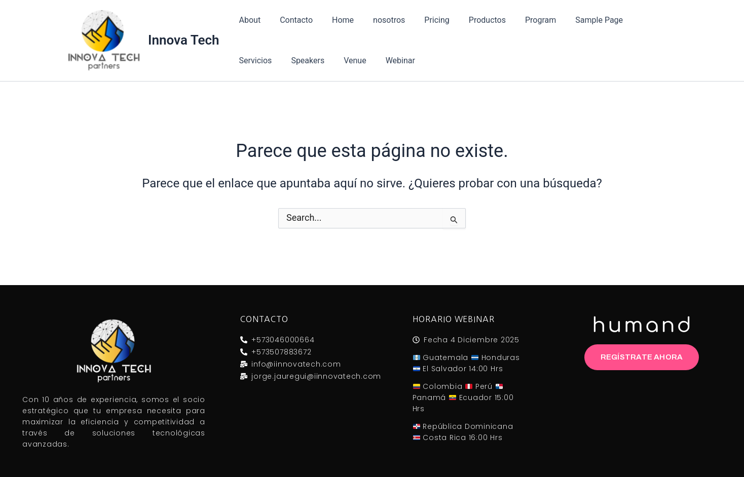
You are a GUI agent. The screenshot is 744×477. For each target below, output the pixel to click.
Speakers (254, 60)
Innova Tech (183, 40)
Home (335, 20)
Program (520, 20)
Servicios (632, 20)
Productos (470, 20)
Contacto (291, 20)
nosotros (378, 20)
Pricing (423, 20)
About (248, 20)
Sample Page (576, 20)
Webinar (340, 60)
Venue (298, 60)
